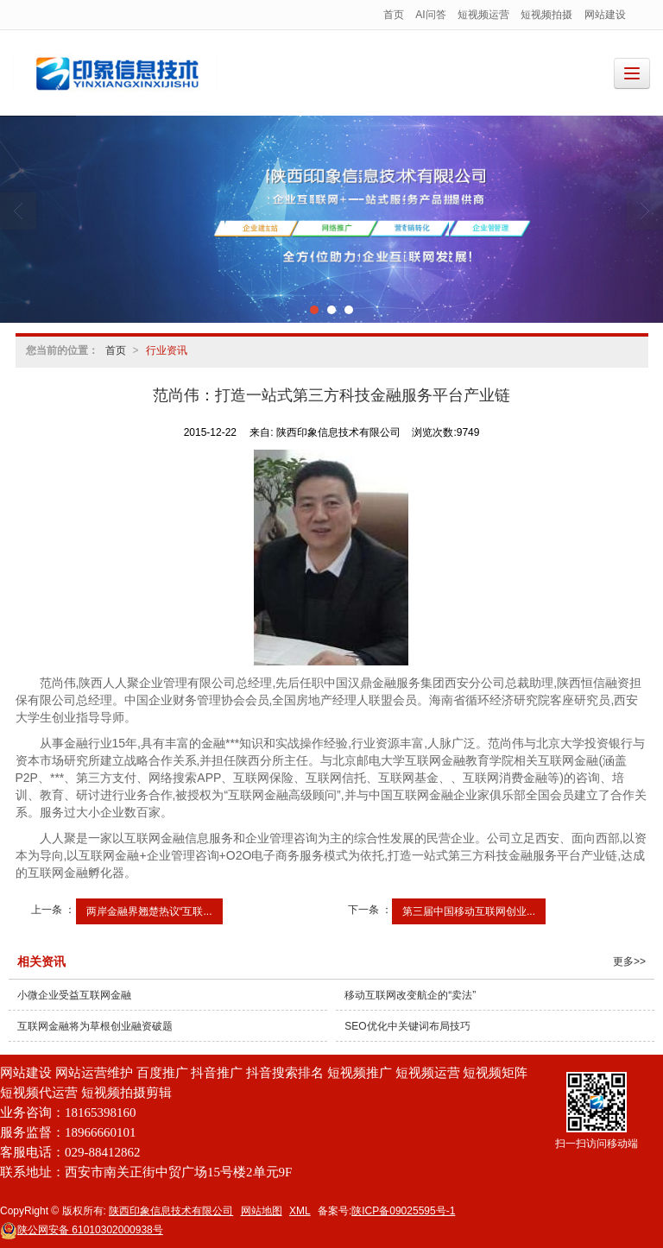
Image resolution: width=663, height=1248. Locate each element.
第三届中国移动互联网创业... (468, 911)
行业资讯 (166, 350)
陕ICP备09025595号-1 (403, 1211)
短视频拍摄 (546, 15)
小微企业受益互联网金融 (74, 995)
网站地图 (261, 1211)
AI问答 (430, 15)
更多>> (629, 961)
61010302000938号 (81, 1230)
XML (300, 1211)
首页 (393, 15)
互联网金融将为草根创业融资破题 (95, 1026)
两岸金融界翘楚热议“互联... (149, 911)
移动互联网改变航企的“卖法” (410, 995)
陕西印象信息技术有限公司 (171, 1211)
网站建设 (605, 15)
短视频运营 (483, 15)
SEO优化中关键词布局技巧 (407, 1026)
